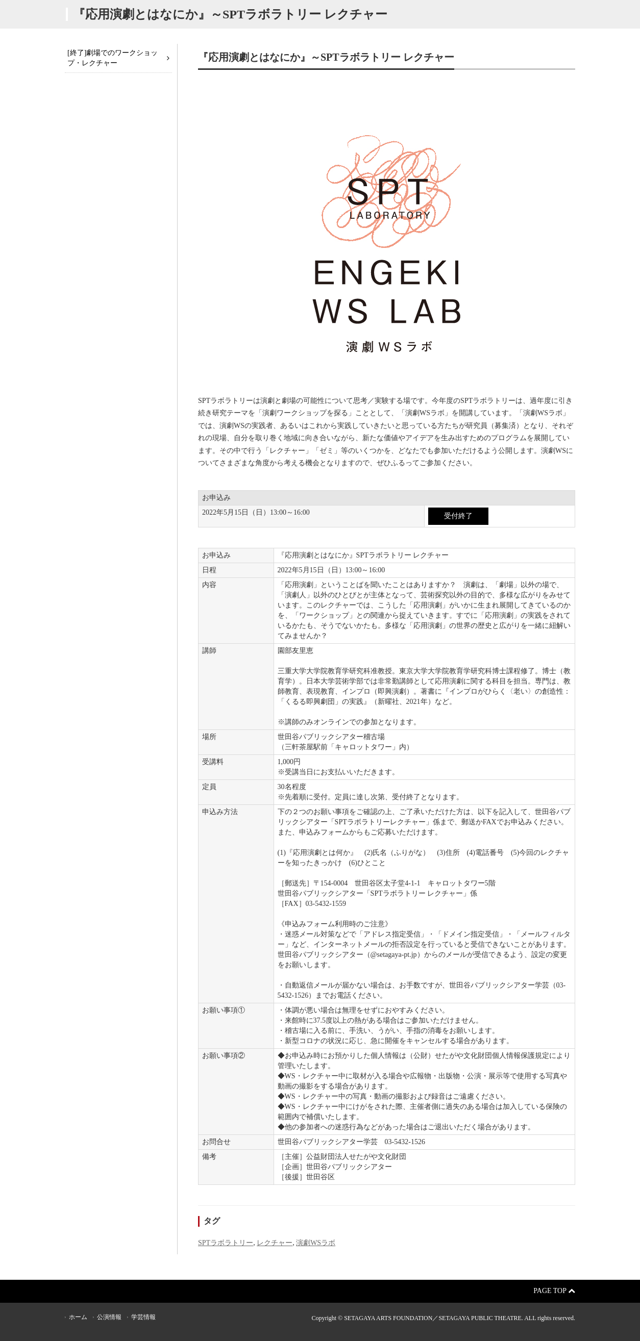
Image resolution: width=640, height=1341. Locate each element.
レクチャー (274, 1243)
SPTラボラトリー (225, 1243)
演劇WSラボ (315, 1243)
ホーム (78, 1317)
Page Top (554, 1291)
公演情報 (109, 1317)
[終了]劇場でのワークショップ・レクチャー (112, 58)
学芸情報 (143, 1317)
